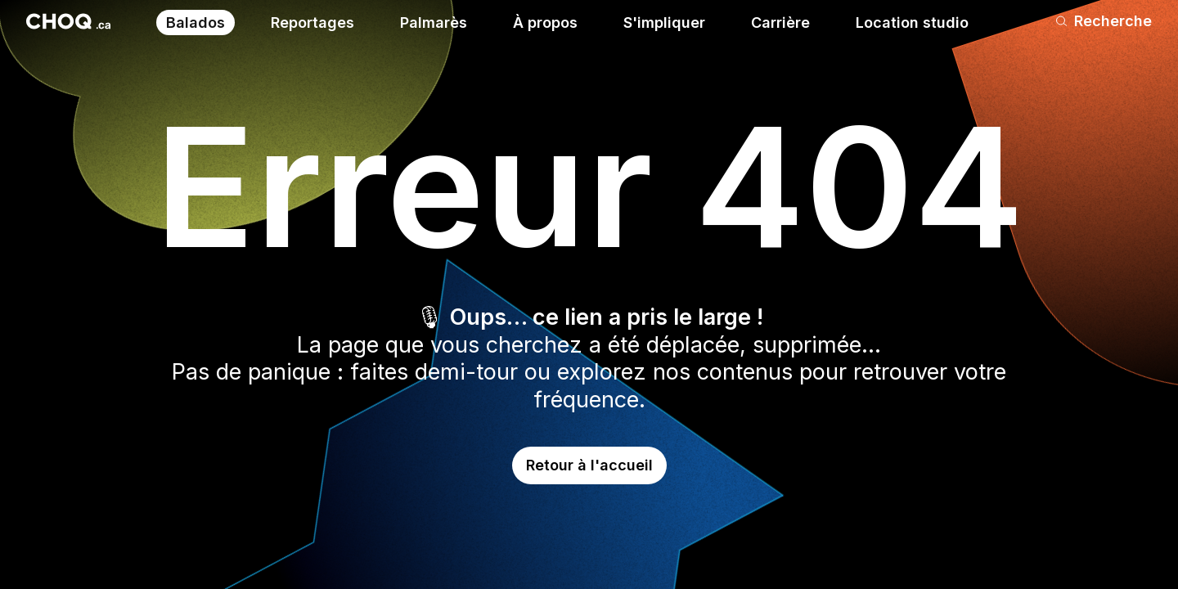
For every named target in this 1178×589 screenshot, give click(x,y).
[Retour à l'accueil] (68, 21)
